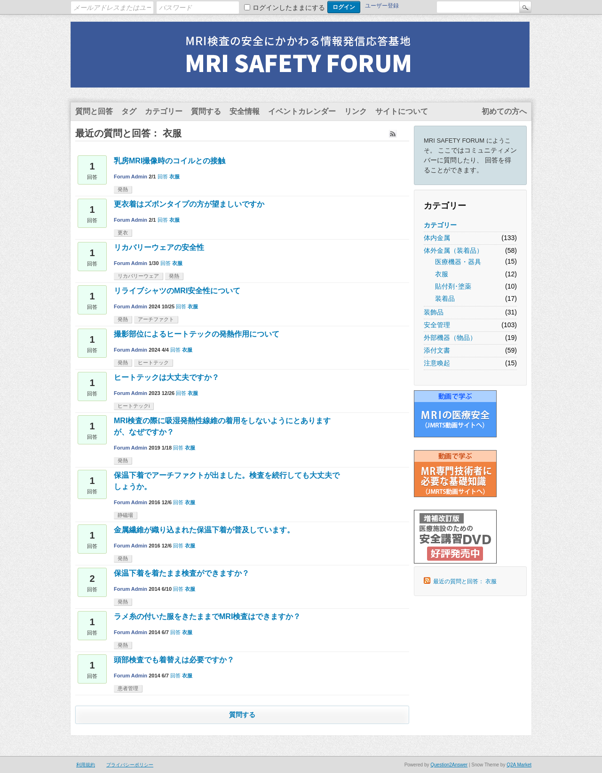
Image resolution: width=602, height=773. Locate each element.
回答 (163, 176)
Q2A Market (519, 764)
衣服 (441, 274)
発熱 (123, 189)
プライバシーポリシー (129, 764)
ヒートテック (153, 362)
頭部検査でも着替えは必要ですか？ (174, 660)
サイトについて (401, 111)
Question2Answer (448, 764)
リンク (355, 111)
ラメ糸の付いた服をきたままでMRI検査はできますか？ (207, 616)
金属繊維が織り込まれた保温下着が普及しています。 (204, 530)
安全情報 (245, 111)
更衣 (123, 232)
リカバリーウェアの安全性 (159, 247)
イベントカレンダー (302, 111)
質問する (206, 111)
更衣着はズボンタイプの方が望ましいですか (189, 204)
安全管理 (437, 325)
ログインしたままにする (289, 7)
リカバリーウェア (138, 276)
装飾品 (434, 312)
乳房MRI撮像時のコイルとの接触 (169, 161)
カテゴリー (163, 111)
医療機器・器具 (458, 262)
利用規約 (85, 764)
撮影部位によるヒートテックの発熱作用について (196, 334)
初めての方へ (504, 111)
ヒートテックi (134, 406)
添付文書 (437, 350)
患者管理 (128, 688)
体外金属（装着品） (453, 250)
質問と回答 (94, 111)
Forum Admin (130, 176)
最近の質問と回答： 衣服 (465, 581)
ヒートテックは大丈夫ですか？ (166, 377)
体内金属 (437, 238)
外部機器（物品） (450, 337)
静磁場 (125, 515)
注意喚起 (437, 363)
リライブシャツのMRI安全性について (177, 291)
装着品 (445, 298)
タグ (128, 111)
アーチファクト (156, 319)
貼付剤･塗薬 (453, 286)
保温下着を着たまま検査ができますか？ (181, 573)
